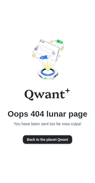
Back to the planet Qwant (47, 140)
